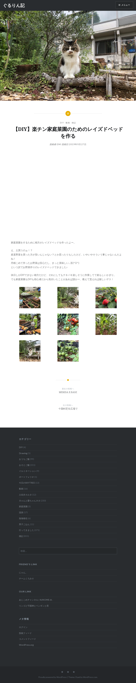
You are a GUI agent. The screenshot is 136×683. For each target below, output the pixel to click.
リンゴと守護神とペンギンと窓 (34, 605)
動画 (68, 123)
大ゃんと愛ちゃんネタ (29, 500)
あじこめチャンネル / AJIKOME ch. (35, 599)
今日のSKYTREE (27, 482)
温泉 (21, 512)
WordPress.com (90, 677)
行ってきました (26, 530)
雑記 (74, 123)
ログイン (23, 627)
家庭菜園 (23, 506)
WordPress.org (26, 645)
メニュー (125, 5)
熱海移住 (23, 518)
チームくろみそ (26, 578)
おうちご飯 (24, 459)
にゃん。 (23, 572)
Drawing (23, 453)
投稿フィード (25, 633)
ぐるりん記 (14, 5)
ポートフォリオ (26, 477)
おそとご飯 (24, 465)
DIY (62, 123)
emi (59, 144)
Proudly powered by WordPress (52, 677)
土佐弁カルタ (25, 494)
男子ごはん (24, 524)
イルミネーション (27, 471)
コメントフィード (27, 639)
